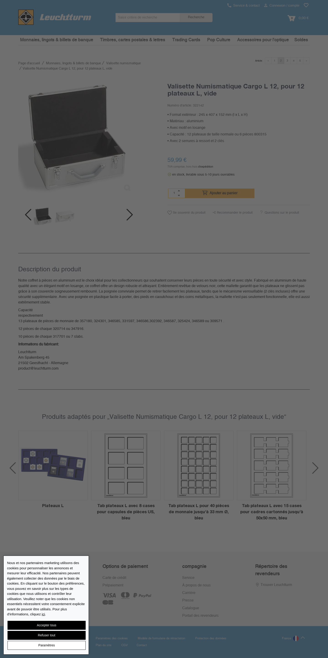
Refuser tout (46, 635)
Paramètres (46, 645)
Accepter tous (46, 625)
